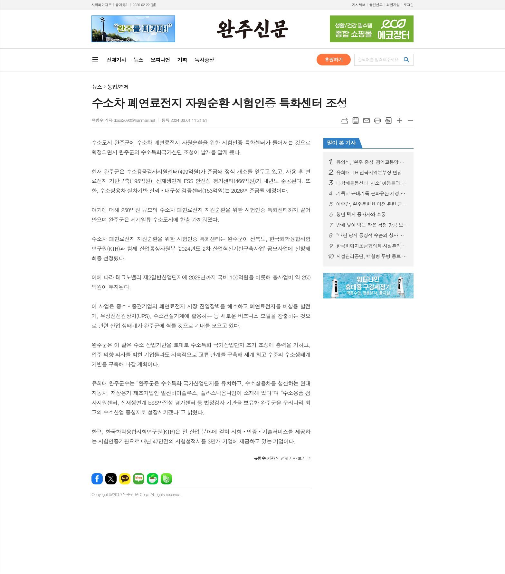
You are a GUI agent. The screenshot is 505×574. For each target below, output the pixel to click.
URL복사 (344, 120)
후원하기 (334, 59)
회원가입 (393, 4)
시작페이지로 (101, 4)
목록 (355, 120)
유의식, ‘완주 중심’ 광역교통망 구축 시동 (372, 162)
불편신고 (375, 4)
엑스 (111, 478)
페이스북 (97, 478)
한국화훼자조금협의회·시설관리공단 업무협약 (372, 246)
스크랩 (388, 120)
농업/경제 (118, 87)
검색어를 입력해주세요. (379, 59)
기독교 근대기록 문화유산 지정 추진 (372, 193)
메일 (366, 120)
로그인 (409, 4)
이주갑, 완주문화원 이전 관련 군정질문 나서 (372, 204)
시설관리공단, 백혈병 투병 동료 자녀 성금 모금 (372, 256)
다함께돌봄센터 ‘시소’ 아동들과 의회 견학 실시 (372, 183)
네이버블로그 (138, 478)
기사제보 (358, 4)
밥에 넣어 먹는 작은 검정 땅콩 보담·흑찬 (372, 225)
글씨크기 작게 (410, 120)
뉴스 (97, 87)
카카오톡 (124, 478)
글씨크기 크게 (399, 120)
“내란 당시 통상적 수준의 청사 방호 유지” (372, 235)
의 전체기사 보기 (280, 458)
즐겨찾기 (122, 4)
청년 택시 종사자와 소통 (361, 214)
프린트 (377, 120)
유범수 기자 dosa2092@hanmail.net (123, 120)
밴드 (166, 478)
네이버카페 (152, 478)
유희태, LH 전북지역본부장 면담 (369, 172)
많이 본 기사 (341, 143)
